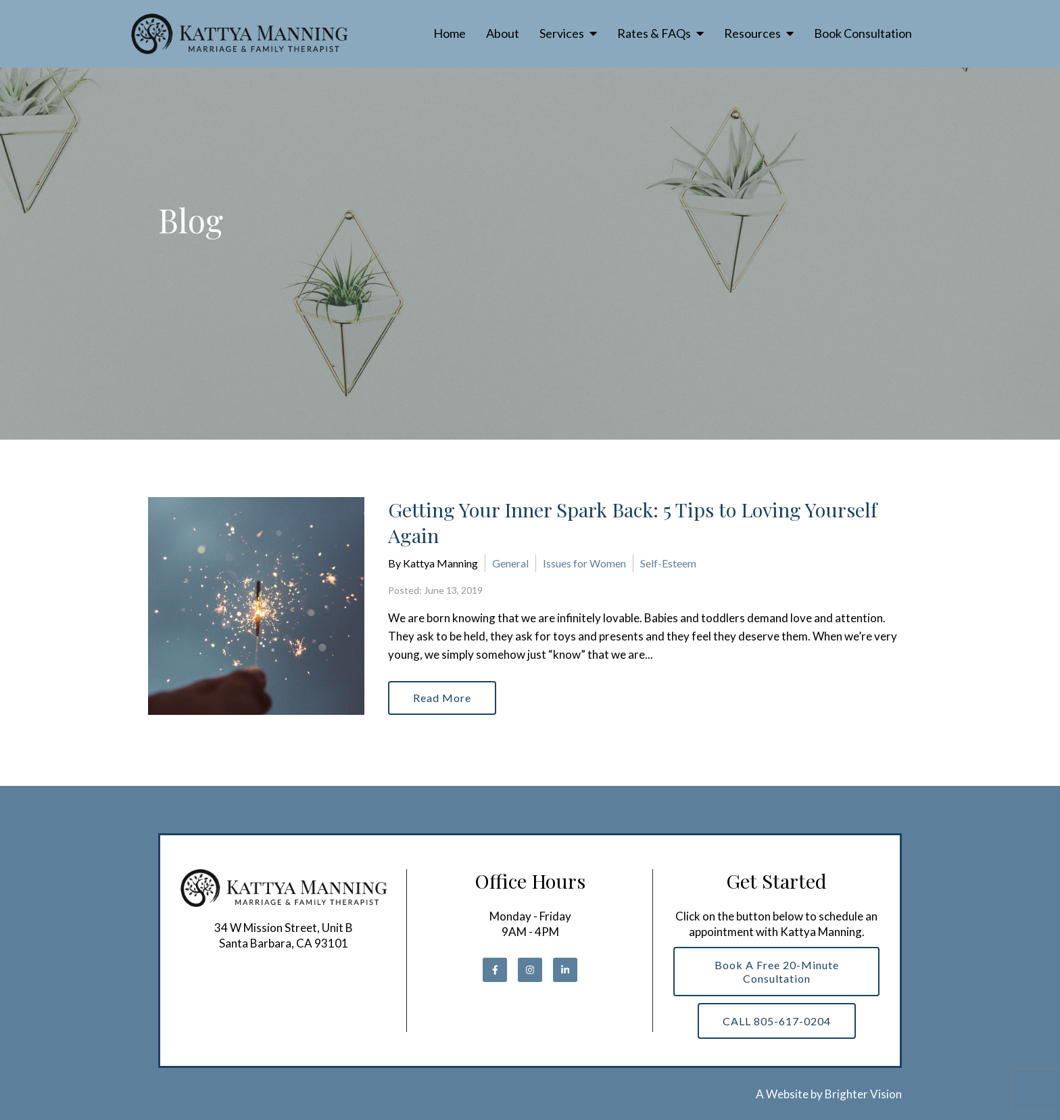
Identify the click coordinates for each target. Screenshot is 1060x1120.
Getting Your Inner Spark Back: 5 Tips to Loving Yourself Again (632, 522)
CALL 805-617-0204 (777, 1020)
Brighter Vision (863, 1094)
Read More (442, 697)
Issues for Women (584, 563)
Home (449, 33)
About (502, 33)
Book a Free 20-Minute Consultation (777, 971)
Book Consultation (863, 33)
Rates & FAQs (654, 33)
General (510, 563)
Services (561, 33)
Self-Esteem (668, 563)
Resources (752, 33)
